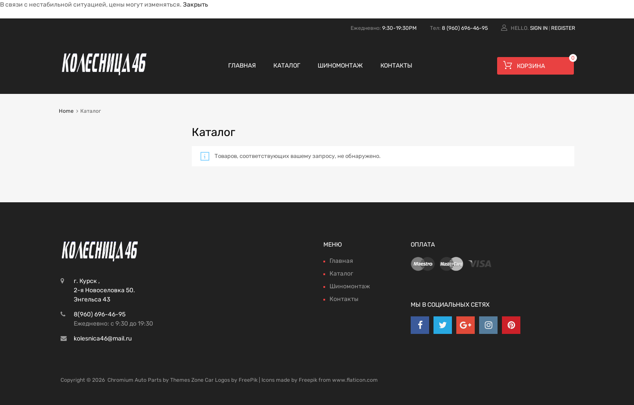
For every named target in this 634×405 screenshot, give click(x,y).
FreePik (248, 380)
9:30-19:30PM (399, 28)
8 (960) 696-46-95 (465, 28)
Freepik (308, 380)
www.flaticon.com (355, 380)
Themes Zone (187, 380)
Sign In (539, 28)
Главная (242, 65)
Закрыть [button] (195, 4)
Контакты (396, 65)
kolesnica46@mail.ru (103, 338)
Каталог (286, 65)
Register (563, 28)
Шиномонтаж (340, 65)
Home (66, 111)
